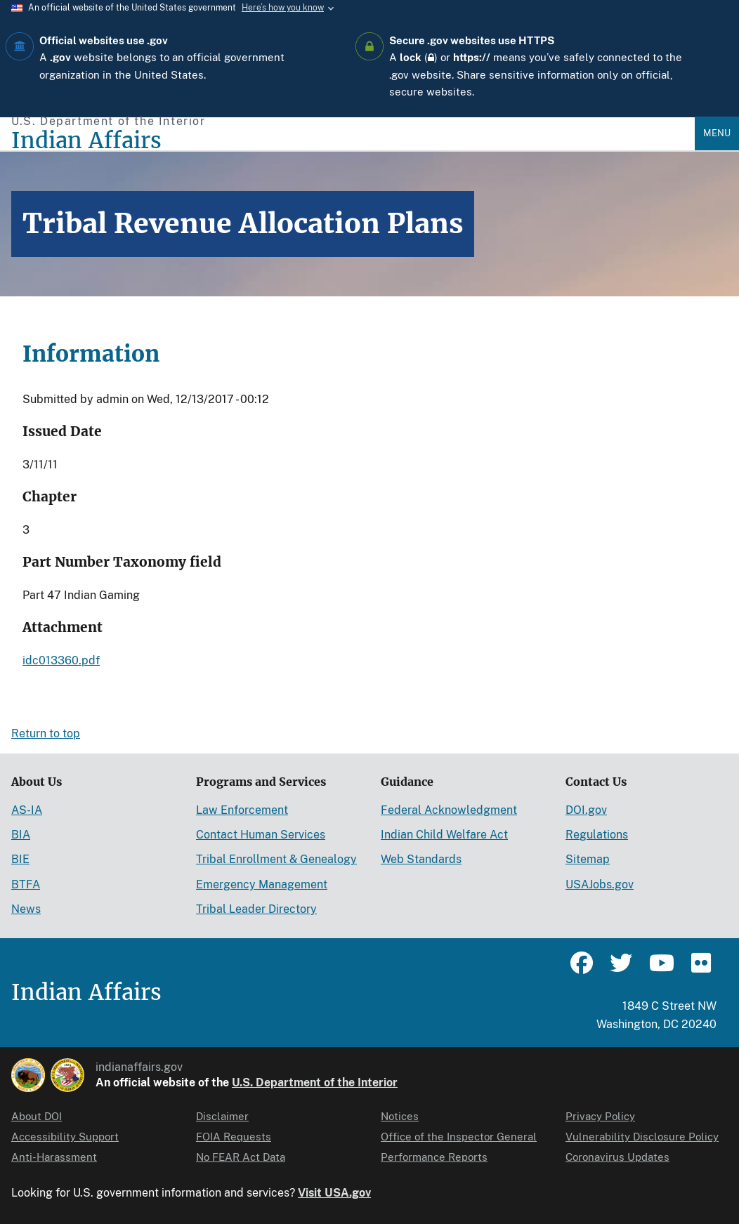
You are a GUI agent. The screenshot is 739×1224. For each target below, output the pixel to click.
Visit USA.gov (334, 1192)
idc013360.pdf (61, 660)
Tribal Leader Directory (256, 909)
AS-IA (26, 810)
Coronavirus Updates (617, 1157)
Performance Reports (434, 1157)
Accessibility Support (65, 1137)
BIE (20, 859)
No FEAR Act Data (240, 1157)
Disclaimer (222, 1116)
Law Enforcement (242, 810)
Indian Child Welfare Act (444, 834)
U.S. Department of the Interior (315, 1082)
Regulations (596, 834)
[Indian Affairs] (353, 141)
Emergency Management (261, 884)
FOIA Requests (233, 1137)
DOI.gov (586, 810)
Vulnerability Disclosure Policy (642, 1137)
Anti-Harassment (54, 1157)
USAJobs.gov (599, 884)
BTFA (25, 884)
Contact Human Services (260, 834)
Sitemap (587, 859)
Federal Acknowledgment (449, 810)
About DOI (36, 1116)
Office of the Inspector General (459, 1137)
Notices (400, 1116)
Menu (717, 133)
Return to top (45, 733)
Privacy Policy (600, 1116)
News (26, 909)
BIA (20, 834)
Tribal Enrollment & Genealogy (276, 859)
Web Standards (421, 859)
